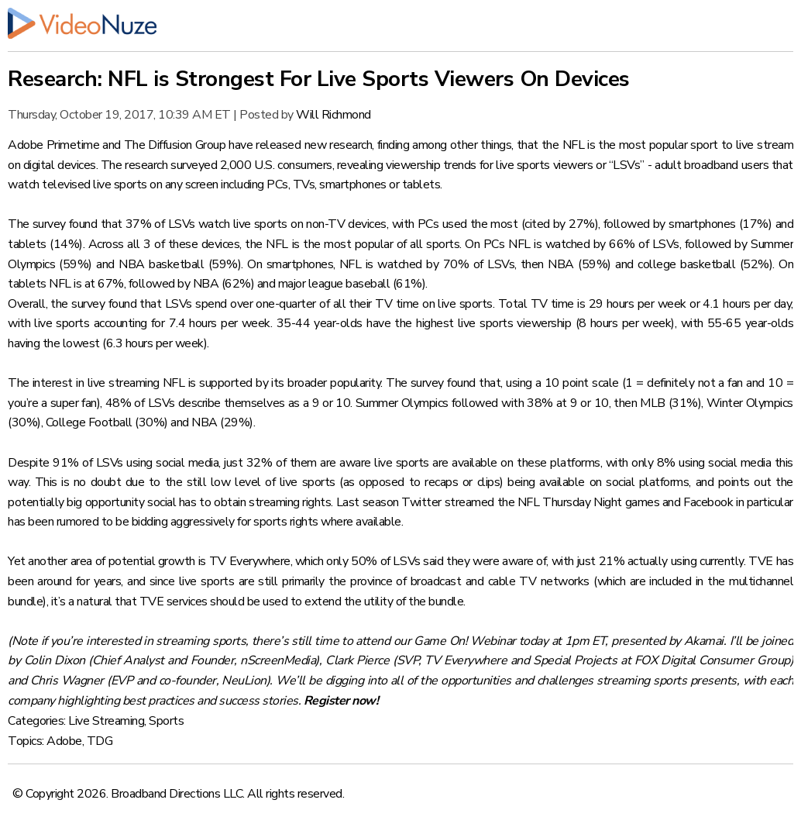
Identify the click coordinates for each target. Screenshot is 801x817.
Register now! (341, 700)
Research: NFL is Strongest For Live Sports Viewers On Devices (319, 79)
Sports (166, 720)
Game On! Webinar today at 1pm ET (509, 641)
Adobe (64, 741)
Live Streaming (106, 720)
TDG (100, 741)
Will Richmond (333, 114)
